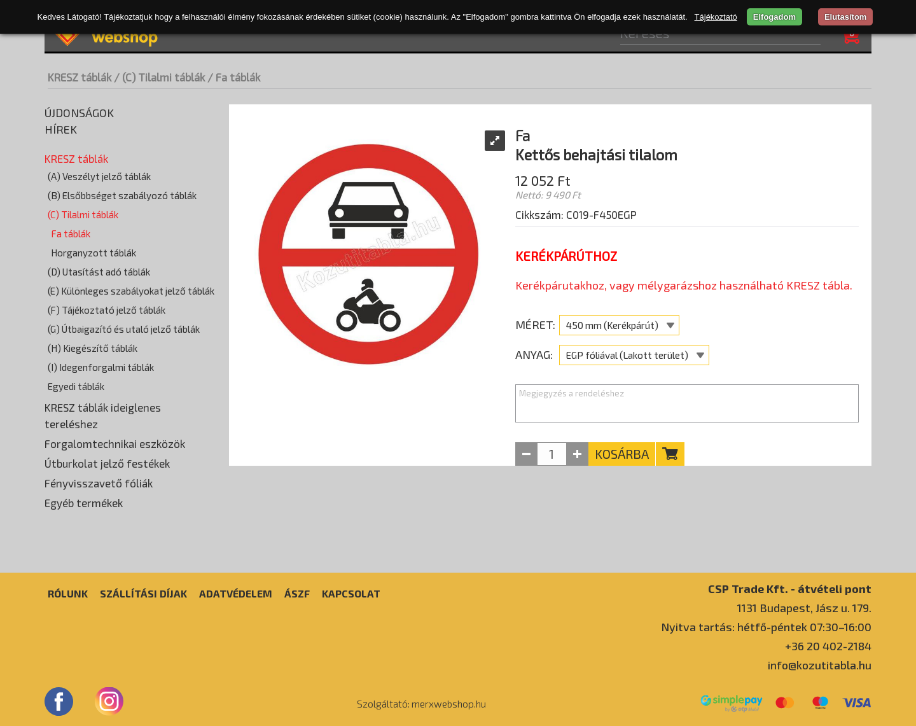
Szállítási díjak (143, 593)
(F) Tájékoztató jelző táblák (106, 310)
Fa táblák (70, 233)
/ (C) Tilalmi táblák (159, 77)
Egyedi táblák (76, 386)
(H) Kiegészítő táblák (92, 348)
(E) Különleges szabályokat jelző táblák (131, 291)
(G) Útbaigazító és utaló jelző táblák (124, 329)
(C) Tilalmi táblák (83, 214)
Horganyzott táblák (93, 252)
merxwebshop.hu (449, 703)
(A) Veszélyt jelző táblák (99, 176)
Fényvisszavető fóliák (99, 483)
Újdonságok (79, 113)
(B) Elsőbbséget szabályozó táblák (122, 195)
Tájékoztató (716, 17)
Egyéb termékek (84, 502)
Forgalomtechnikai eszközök (115, 443)
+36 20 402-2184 (828, 646)
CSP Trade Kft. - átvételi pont (789, 588)
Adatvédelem (235, 593)
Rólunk (68, 593)
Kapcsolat (351, 593)
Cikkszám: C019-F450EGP (576, 214)
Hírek (61, 129)
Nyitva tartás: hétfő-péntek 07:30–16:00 (766, 627)
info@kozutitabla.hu (819, 665)
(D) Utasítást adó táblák (99, 271)
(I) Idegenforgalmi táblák (101, 367)
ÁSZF (297, 593)
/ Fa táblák (233, 77)
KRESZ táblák (79, 77)
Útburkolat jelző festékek (107, 463)
